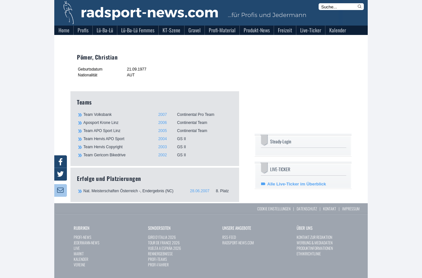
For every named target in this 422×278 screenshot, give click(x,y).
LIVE (77, 248)
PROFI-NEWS (82, 237)
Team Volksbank (157, 114)
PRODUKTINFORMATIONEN (315, 248)
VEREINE (79, 264)
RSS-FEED (229, 237)
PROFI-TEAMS (157, 259)
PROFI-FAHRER (158, 264)
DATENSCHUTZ (307, 208)
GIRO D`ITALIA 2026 (162, 237)
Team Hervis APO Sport (157, 139)
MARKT (79, 253)
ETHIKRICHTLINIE (309, 253)
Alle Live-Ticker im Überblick (296, 184)
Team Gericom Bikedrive (157, 155)
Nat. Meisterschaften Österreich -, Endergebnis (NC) (158, 191)
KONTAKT (329, 208)
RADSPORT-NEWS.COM (238, 242)
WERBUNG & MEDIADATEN (314, 242)
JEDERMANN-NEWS (87, 242)
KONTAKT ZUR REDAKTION (314, 237)
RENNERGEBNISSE (160, 253)
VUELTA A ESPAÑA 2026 (164, 248)
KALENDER (81, 259)
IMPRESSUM (351, 208)
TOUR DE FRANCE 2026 (164, 242)
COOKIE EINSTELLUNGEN (273, 208)
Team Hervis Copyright (157, 147)
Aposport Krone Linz (157, 122)
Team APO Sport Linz (157, 130)
